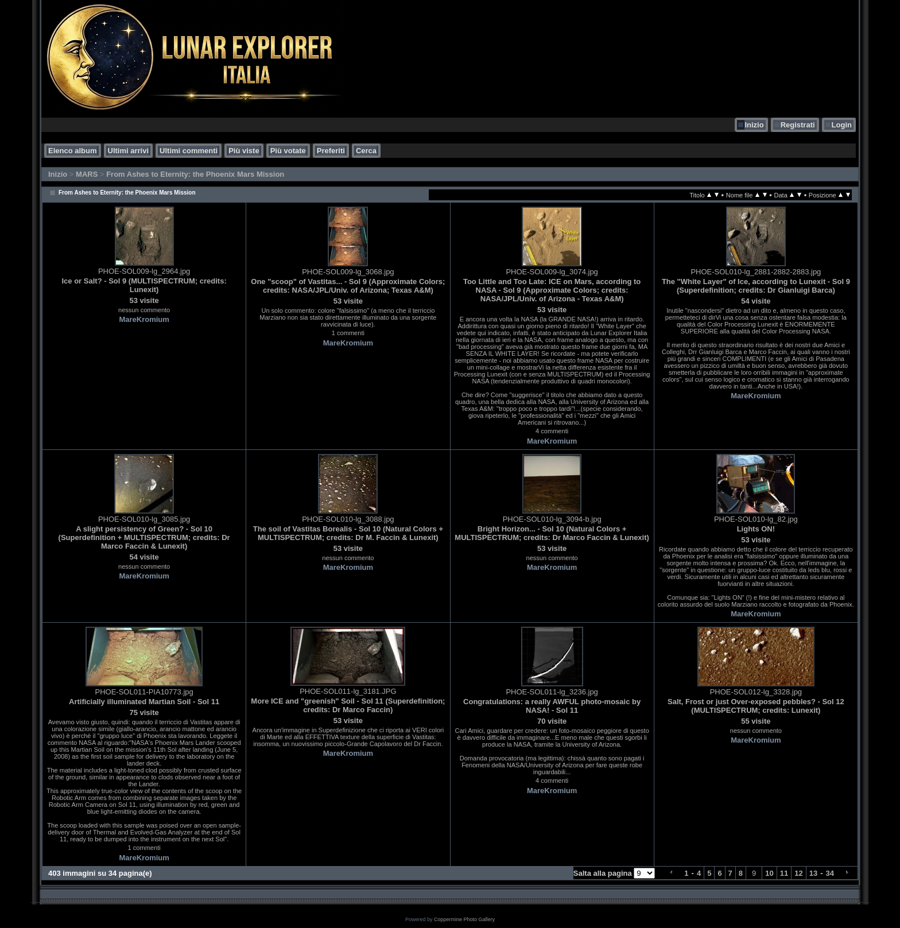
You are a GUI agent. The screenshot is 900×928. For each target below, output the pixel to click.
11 (784, 873)
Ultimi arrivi (128, 150)
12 (798, 873)
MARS (87, 174)
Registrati (798, 125)
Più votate (288, 150)
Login (842, 125)
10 (769, 873)
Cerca (366, 150)
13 (813, 873)
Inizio (753, 125)
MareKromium (144, 319)
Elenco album (72, 150)
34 (830, 873)
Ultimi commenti (189, 150)
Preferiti (331, 150)
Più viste (243, 150)
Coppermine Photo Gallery (464, 919)
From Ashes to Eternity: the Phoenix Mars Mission (195, 174)
